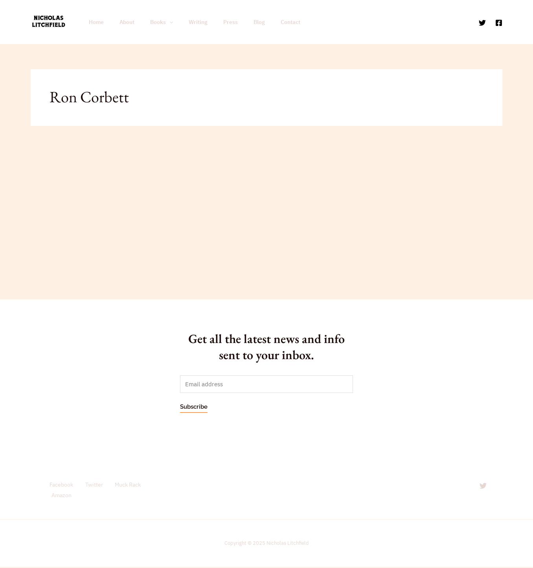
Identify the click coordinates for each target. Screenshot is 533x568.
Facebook (59, 485)
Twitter (90, 485)
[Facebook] (498, 22)
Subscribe (194, 407)
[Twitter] (482, 22)
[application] (157, 22)
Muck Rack (123, 485)
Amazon (60, 496)
